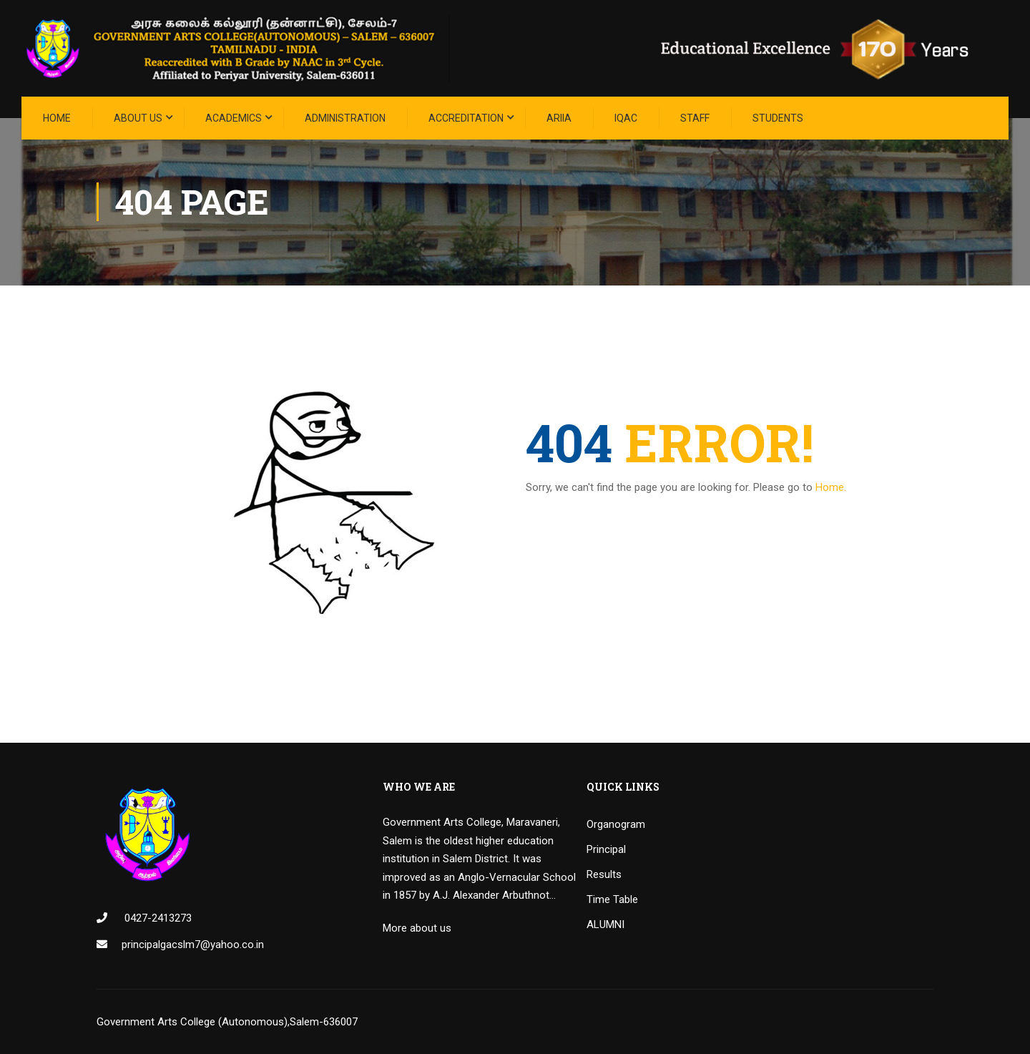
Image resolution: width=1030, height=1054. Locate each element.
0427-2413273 (157, 918)
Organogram (616, 824)
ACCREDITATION (466, 118)
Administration (345, 118)
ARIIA (559, 118)
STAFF (695, 118)
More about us (417, 928)
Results (604, 874)
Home (57, 118)
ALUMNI (605, 924)
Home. (830, 487)
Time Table (612, 899)
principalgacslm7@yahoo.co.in (193, 944)
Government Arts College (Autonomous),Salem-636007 (227, 1021)
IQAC (625, 118)
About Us (138, 118)
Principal (606, 849)
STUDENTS (777, 118)
